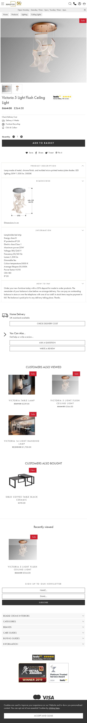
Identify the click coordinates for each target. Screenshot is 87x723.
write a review (47, 348)
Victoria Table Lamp (22, 400)
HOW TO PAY (44, 284)
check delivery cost (47, 323)
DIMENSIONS (43, 181)
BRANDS (7, 627)
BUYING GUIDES (11, 638)
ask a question (47, 342)
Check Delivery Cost (9, 117)
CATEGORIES (9, 621)
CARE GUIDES (10, 632)
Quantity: (6, 137)
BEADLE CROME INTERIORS (16, 615)
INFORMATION (43, 230)
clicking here (54, 708)
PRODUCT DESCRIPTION (43, 166)
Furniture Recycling (11, 124)
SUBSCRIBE (43, 602)
